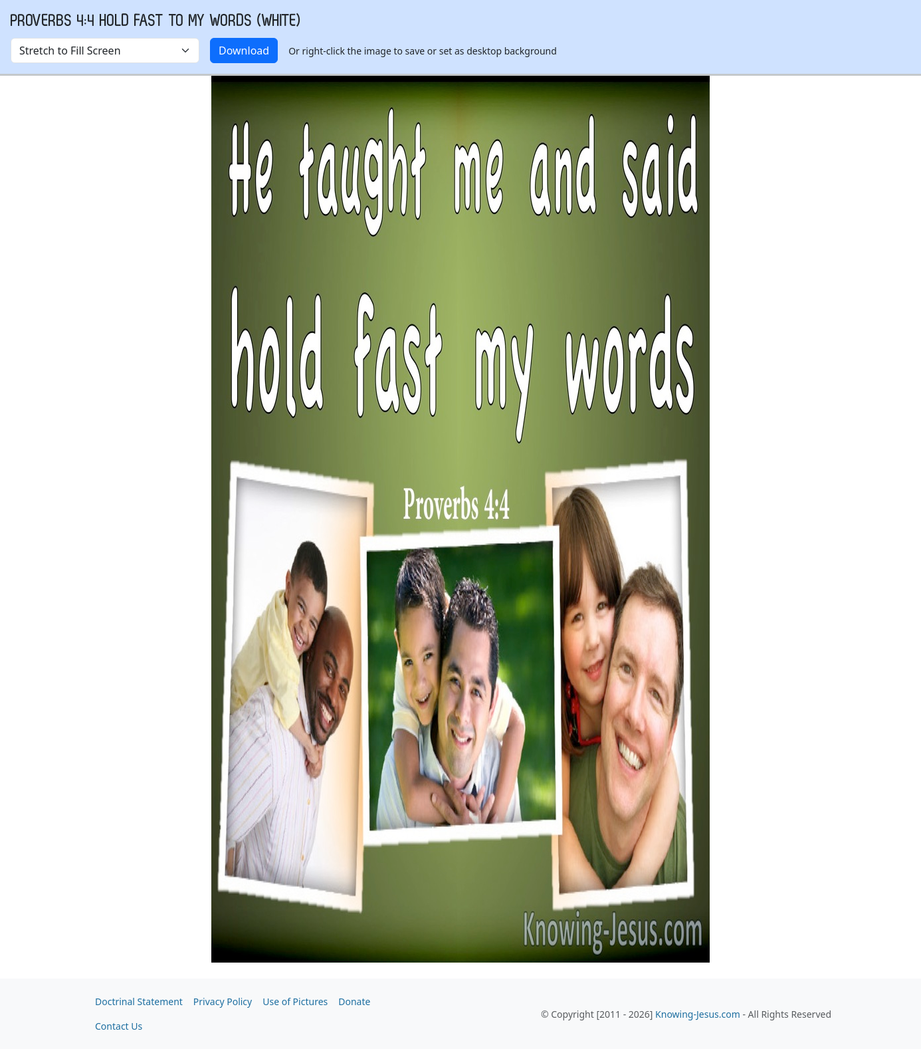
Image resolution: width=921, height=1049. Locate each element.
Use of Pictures (295, 1001)
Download (244, 50)
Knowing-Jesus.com (697, 1014)
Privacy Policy (222, 1001)
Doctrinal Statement (139, 1001)
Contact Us (118, 1026)
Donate (354, 1001)
